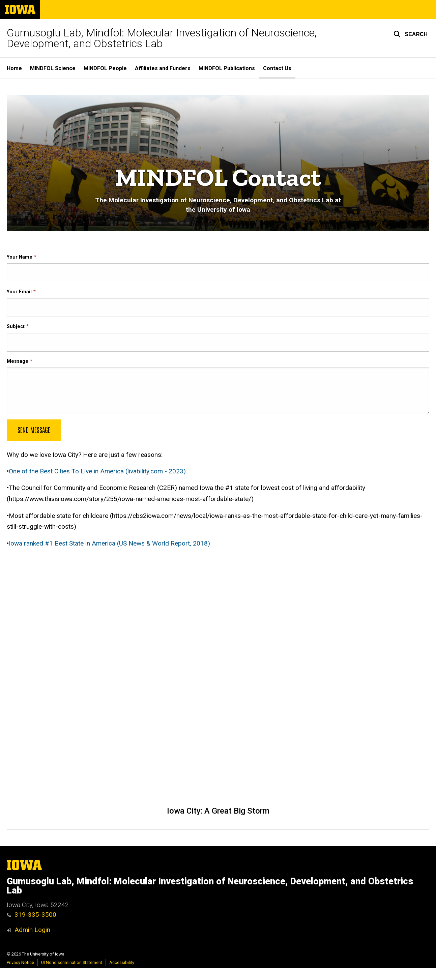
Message (17, 361)
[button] (410, 34)
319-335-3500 (31, 914)
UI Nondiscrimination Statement (71, 962)
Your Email (19, 292)
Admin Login (32, 930)
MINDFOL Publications (227, 68)
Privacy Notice (20, 962)
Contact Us (277, 68)
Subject (16, 326)
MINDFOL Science (53, 68)
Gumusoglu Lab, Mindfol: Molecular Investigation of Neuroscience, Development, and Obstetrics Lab (162, 38)
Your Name (19, 257)
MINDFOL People (105, 68)
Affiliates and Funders (163, 68)
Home (14, 68)
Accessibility (121, 962)
